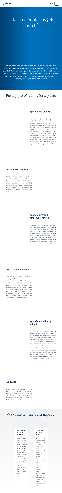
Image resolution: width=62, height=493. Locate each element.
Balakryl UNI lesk (47, 356)
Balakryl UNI (51, 337)
